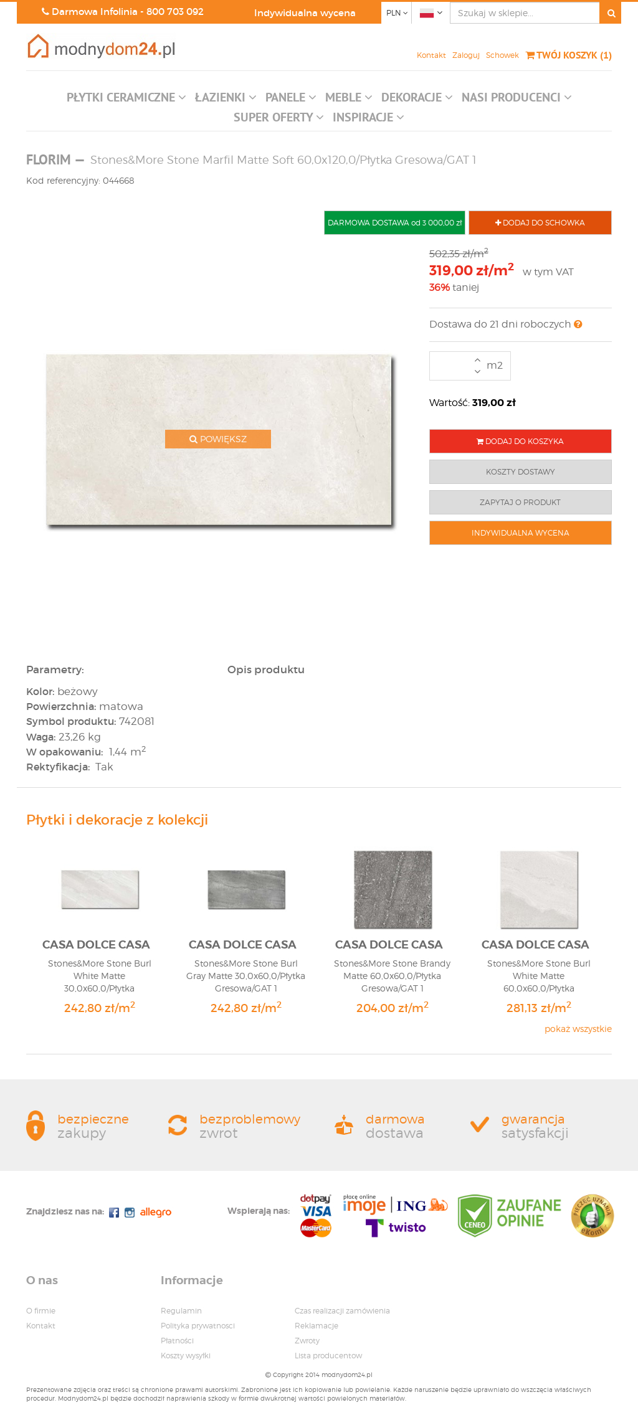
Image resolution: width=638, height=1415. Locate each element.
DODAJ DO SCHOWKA (540, 222)
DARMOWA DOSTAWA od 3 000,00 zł (395, 222)
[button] (126, 100)
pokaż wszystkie (578, 1028)
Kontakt (431, 55)
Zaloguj (466, 55)
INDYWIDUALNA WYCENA (520, 532)
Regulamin (181, 1310)
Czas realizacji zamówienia (342, 1310)
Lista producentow (328, 1355)
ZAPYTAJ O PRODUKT (520, 502)
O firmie (40, 1310)
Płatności (177, 1340)
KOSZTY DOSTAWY (520, 471)
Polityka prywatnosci (198, 1325)
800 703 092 (175, 11)
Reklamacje (316, 1325)
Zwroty (307, 1340)
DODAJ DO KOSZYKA (520, 441)
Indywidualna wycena (305, 13)
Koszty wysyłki (186, 1355)
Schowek (502, 55)
